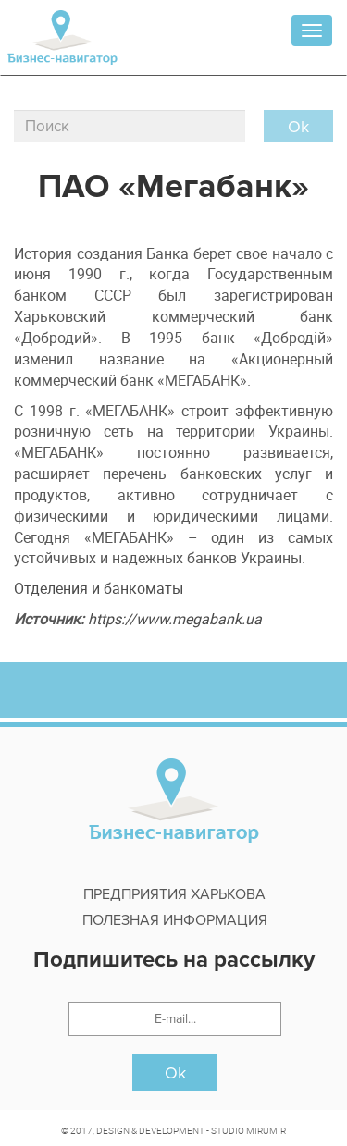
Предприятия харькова (174, 894)
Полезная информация (174, 920)
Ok (175, 1073)
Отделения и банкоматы (98, 588)
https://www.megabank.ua (175, 619)
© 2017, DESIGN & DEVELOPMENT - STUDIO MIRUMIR (173, 1130)
